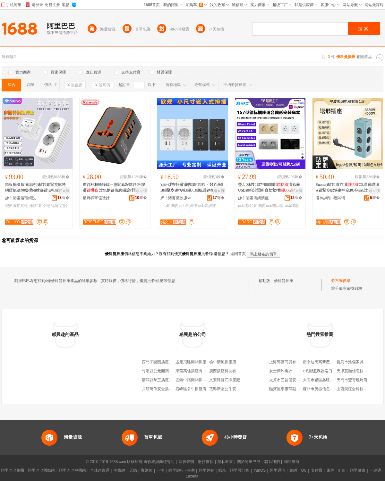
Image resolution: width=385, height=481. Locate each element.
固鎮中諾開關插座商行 (194, 380)
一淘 (160, 470)
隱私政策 (225, 462)
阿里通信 (277, 470)
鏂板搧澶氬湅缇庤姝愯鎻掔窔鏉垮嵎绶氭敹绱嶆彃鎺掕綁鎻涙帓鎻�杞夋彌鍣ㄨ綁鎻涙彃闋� (36, 187)
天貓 (133, 470)
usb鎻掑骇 (169, 205)
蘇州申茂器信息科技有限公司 (328, 389)
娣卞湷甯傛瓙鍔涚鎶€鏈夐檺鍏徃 (22, 198)
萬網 (293, 470)
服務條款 (205, 462)
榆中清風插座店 (222, 362)
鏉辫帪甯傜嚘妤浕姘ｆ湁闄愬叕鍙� (100, 198)
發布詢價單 (340, 281)
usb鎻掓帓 (207, 205)
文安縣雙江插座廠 (224, 380)
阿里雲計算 (239, 470)
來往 (330, 470)
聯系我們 (272, 462)
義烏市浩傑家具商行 (354, 362)
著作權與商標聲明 (159, 462)
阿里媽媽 (206, 470)
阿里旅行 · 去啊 (181, 470)
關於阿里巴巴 (248, 462)
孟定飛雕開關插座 (190, 362)
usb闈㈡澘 (275, 205)
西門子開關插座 (155, 362)
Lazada (192, 476)
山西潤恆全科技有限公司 (358, 389)
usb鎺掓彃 (188, 205)
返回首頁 (238, 254)
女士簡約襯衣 (280, 371)
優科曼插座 (283, 281)
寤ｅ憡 (64, 190)
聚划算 (146, 470)
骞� (63, 197)
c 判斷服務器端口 (317, 371)
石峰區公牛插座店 (190, 389)
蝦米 (222, 470)
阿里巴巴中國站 (72, 470)
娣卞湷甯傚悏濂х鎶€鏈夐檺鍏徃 (178, 198)
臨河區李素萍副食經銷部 (290, 389)
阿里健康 (357, 470)
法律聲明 (186, 462)
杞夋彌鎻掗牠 (16, 205)
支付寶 (316, 470)
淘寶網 (119, 470)
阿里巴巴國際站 (41, 470)
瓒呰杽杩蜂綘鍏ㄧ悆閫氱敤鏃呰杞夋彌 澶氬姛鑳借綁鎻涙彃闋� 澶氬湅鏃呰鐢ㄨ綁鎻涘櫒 (114, 187)
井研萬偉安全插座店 (159, 389)
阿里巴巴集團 (12, 470)
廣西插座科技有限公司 (228, 371)
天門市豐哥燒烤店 (352, 380)
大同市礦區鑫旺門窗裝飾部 (326, 380)
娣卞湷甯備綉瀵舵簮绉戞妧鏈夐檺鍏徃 (255, 198)
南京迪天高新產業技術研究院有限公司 (335, 362)
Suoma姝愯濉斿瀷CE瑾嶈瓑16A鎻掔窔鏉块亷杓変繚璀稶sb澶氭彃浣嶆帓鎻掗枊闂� (348, 187)
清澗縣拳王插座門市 (159, 380)
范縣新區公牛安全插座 (228, 389)
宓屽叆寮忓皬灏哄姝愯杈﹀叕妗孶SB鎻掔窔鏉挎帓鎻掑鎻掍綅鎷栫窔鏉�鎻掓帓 (191, 187)
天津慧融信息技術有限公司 (360, 371)
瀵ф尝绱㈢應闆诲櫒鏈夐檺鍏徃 (333, 198)
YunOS (259, 470)
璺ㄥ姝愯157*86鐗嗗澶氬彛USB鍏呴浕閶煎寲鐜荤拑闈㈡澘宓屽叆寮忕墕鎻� (269, 187)
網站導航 (291, 462)
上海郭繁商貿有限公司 (288, 362)
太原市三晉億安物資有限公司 (294, 380)
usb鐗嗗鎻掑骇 (251, 205)
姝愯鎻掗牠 (39, 205)
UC (304, 470)
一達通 (375, 470)
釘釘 (342, 470)
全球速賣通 (99, 470)
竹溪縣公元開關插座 (159, 371)
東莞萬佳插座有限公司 (194, 371)
